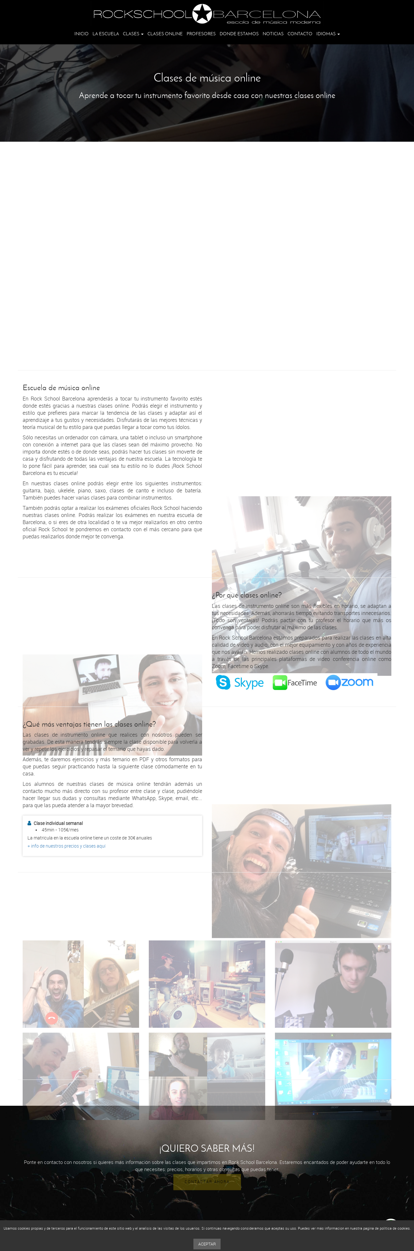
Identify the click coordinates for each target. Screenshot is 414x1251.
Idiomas (328, 34)
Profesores (201, 34)
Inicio (81, 34)
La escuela (106, 34)
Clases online (165, 34)
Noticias (273, 34)
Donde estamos (239, 34)
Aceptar (207, 1244)
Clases (133, 34)
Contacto (300, 34)
